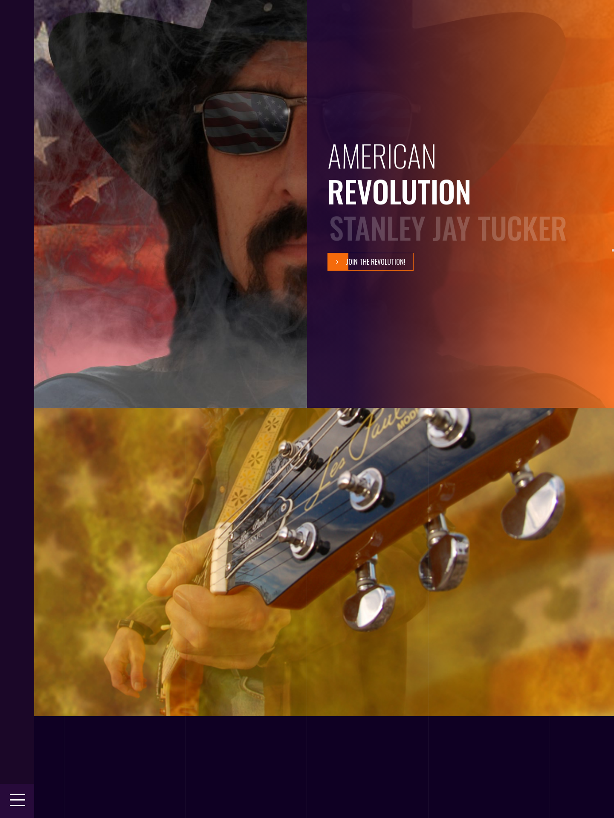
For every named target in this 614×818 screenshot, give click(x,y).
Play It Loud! (135, 598)
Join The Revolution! (366, 261)
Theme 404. (103, 809)
